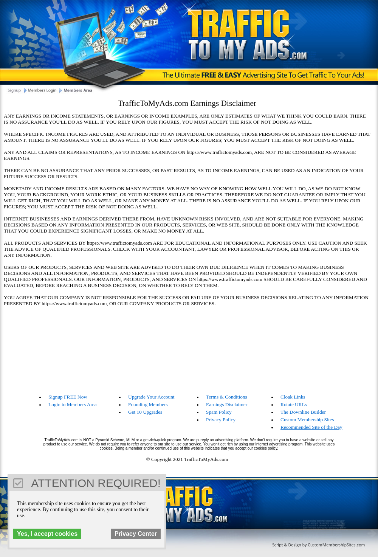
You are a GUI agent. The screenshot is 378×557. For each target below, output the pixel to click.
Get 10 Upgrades (145, 412)
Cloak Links (292, 397)
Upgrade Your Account (151, 397)
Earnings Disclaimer (226, 404)
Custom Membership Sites (307, 419)
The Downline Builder (303, 412)
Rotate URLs (293, 404)
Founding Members (148, 404)
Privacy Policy (220, 419)
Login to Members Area (72, 404)
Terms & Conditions (226, 397)
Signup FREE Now (67, 397)
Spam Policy (219, 412)
